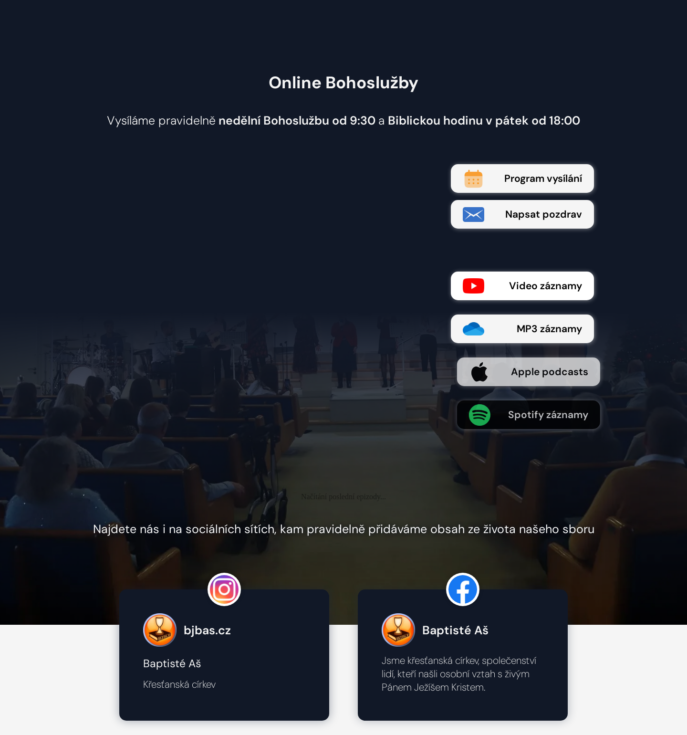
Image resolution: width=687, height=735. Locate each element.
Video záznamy (522, 286)
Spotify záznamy (537, 415)
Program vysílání (522, 178)
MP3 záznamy (522, 329)
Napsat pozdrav (522, 214)
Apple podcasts (537, 372)
